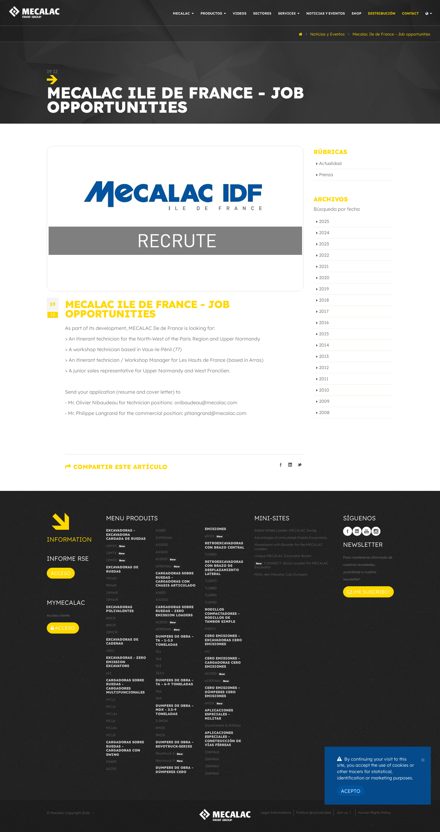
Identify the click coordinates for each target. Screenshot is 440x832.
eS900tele (168, 566)
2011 (323, 379)
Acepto (350, 791)
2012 (324, 367)
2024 (324, 232)
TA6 (158, 691)
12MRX (116, 560)
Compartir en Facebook (280, 464)
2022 (324, 255)
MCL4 (110, 706)
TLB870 (211, 581)
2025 (324, 221)
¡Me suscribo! (368, 592)
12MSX (116, 546)
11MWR (112, 593)
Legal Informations (276, 812)
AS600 (111, 761)
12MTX (116, 553)
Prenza (326, 174)
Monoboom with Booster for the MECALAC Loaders (288, 547)
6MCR (110, 618)
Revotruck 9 (170, 760)
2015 (324, 334)
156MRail (212, 766)
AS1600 (162, 552)
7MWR (111, 578)
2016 (324, 322)
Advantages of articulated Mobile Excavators (290, 538)
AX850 (161, 593)
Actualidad (330, 163)
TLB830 (211, 554)
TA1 (158, 651)
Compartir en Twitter (299, 464)
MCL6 (110, 721)
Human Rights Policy (374, 812)
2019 (324, 289)
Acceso (61, 573)
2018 (324, 300)
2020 (324, 277)
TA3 (158, 666)
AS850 (161, 530)
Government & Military (223, 725)
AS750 (111, 769)
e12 (108, 673)
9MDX (160, 735)
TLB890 (211, 595)
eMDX (214, 536)
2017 (323, 311)
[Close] (423, 759)
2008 (324, 412)
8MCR (110, 625)
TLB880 (211, 588)
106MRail (212, 752)
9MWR (111, 585)
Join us (342, 812)
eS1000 (166, 559)
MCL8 (110, 735)
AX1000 (162, 599)
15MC (110, 651)
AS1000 (162, 545)
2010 (324, 390)
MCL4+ (112, 714)
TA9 (158, 698)
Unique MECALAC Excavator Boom (282, 556)
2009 (324, 401)
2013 (324, 356)
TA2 (158, 659)
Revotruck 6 (170, 753)
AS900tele (164, 538)
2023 (324, 244)
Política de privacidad (313, 812)
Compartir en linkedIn (290, 464)
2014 (324, 345)
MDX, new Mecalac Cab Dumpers (281, 574)
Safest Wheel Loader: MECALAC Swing (285, 530)
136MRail (212, 759)
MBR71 (210, 629)
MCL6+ (111, 728)
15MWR (112, 599)
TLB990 (211, 602)
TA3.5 (160, 673)
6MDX (160, 728)
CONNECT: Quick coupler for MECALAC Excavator (291, 565)
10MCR (111, 632)
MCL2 (110, 699)
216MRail (212, 773)
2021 (324, 266)
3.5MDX (162, 721)
